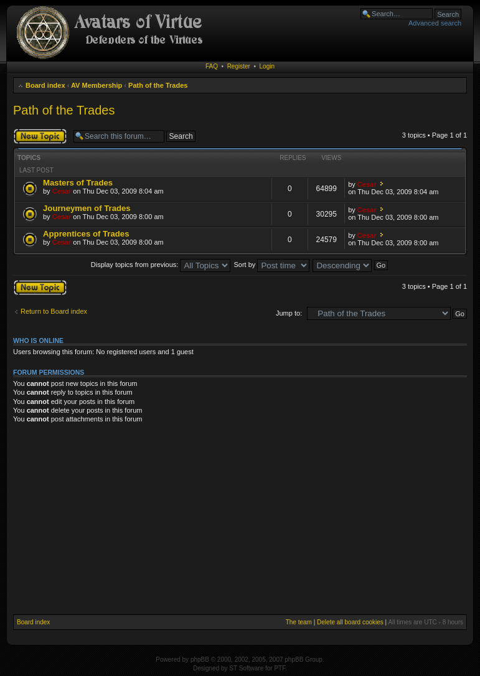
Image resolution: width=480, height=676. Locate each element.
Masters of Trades (78, 182)
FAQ (211, 66)
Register (238, 66)
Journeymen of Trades (87, 208)
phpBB (200, 659)
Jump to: (289, 313)
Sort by (272, 264)
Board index (45, 85)
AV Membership (96, 85)
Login (267, 66)
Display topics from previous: (161, 264)
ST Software (246, 668)
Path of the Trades (157, 85)
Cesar (62, 191)
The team (299, 622)
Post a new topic (40, 136)
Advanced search (434, 23)
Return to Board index (54, 311)
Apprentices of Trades (86, 233)
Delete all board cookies (350, 622)
